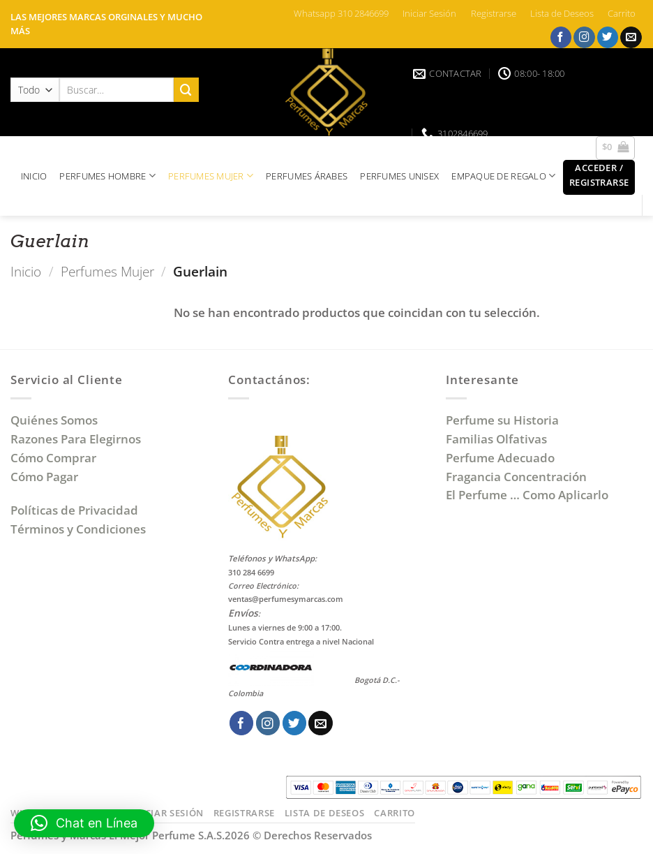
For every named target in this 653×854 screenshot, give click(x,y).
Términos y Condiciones (78, 529)
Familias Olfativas (496, 439)
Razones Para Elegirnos (78, 439)
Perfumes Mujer (107, 271)
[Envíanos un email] (631, 37)
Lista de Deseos (562, 13)
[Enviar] (186, 90)
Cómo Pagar (44, 477)
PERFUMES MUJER (210, 175)
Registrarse (493, 13)
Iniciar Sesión (429, 13)
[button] (599, 177)
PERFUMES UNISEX (399, 176)
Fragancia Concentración (518, 477)
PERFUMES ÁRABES (306, 176)
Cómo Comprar (54, 458)
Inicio (25, 271)
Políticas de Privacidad (74, 510)
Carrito (622, 13)
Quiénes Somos (56, 420)
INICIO (34, 176)
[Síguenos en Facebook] (561, 37)
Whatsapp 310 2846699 (341, 13)
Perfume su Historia (502, 420)
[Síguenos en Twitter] (608, 37)
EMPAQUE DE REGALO (503, 175)
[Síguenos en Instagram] (584, 37)
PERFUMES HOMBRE (107, 175)
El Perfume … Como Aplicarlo (527, 495)
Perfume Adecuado (501, 458)
